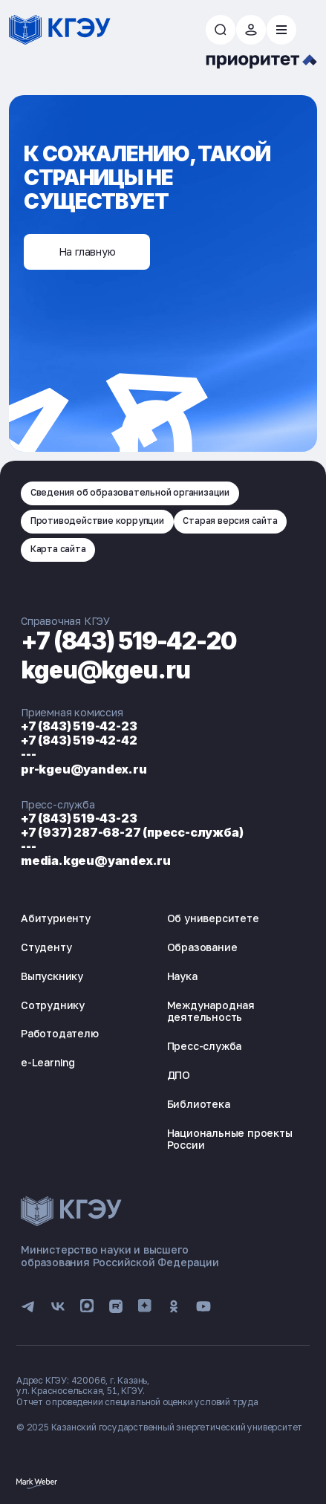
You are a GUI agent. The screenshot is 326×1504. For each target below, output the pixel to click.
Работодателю (60, 1033)
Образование (202, 947)
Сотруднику (53, 1005)
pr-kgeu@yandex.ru (84, 769)
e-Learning (48, 1062)
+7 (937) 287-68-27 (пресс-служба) (132, 832)
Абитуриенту (56, 918)
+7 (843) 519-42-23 (79, 726)
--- (28, 754)
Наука (182, 976)
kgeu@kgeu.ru (106, 669)
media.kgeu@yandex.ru (96, 860)
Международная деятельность (211, 1011)
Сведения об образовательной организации (129, 492)
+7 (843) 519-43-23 (79, 818)
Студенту (46, 947)
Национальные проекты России (230, 1139)
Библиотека (198, 1104)
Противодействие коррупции (97, 520)
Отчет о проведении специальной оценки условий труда (137, 1401)
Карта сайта (58, 548)
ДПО (178, 1075)
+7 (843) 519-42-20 (131, 640)
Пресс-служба (204, 1046)
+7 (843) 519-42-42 (79, 740)
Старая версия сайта (230, 520)
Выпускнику (52, 976)
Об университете (213, 918)
